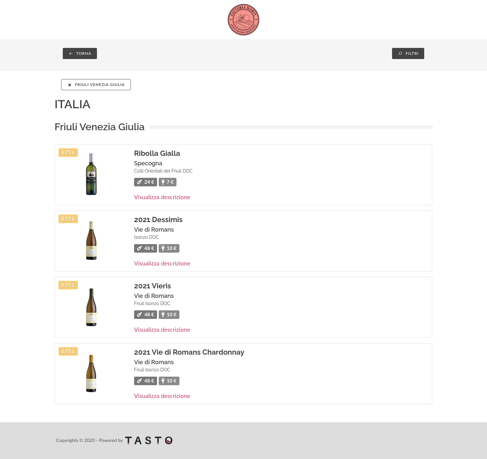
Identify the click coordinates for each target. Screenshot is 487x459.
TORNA (79, 53)
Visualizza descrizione (162, 196)
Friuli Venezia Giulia (96, 84)
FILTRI (408, 53)
